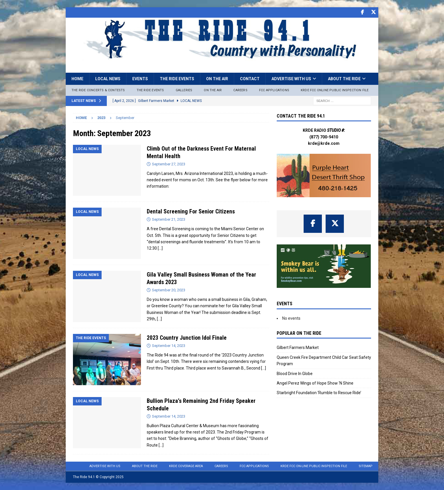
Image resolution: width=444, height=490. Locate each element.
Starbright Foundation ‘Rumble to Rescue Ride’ (319, 392)
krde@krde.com (324, 143)
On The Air (213, 90)
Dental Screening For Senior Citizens (191, 211)
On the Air (217, 78)
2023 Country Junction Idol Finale (187, 337)
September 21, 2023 (168, 219)
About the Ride (344, 78)
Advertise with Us (291, 78)
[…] (160, 248)
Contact (250, 78)
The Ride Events (177, 78)
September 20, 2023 (168, 290)
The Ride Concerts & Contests (98, 90)
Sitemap (366, 466)
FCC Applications (274, 90)
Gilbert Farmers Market (298, 347)
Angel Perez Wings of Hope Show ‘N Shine (315, 383)
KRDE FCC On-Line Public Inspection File (313, 466)
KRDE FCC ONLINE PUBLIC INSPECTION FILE (335, 90)
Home (77, 78)
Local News (107, 78)
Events (140, 78)
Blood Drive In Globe (295, 373)
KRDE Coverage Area (186, 466)
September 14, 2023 (168, 345)
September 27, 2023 (168, 164)
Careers (240, 90)
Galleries (184, 90)
